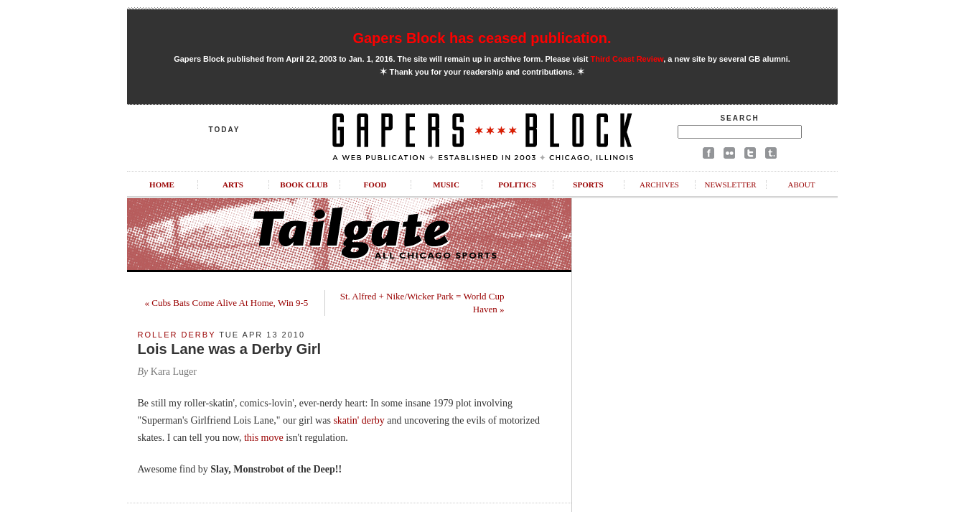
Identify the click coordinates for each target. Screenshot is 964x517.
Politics (517, 184)
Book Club (303, 184)
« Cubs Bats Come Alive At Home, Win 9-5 (227, 302)
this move (264, 437)
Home (161, 184)
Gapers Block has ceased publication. (481, 38)
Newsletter (730, 184)
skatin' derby (358, 420)
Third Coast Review (627, 59)
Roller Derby (177, 334)
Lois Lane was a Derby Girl (230, 349)
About (801, 184)
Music (446, 184)
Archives (659, 184)
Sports (588, 184)
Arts (233, 184)
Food (375, 184)
